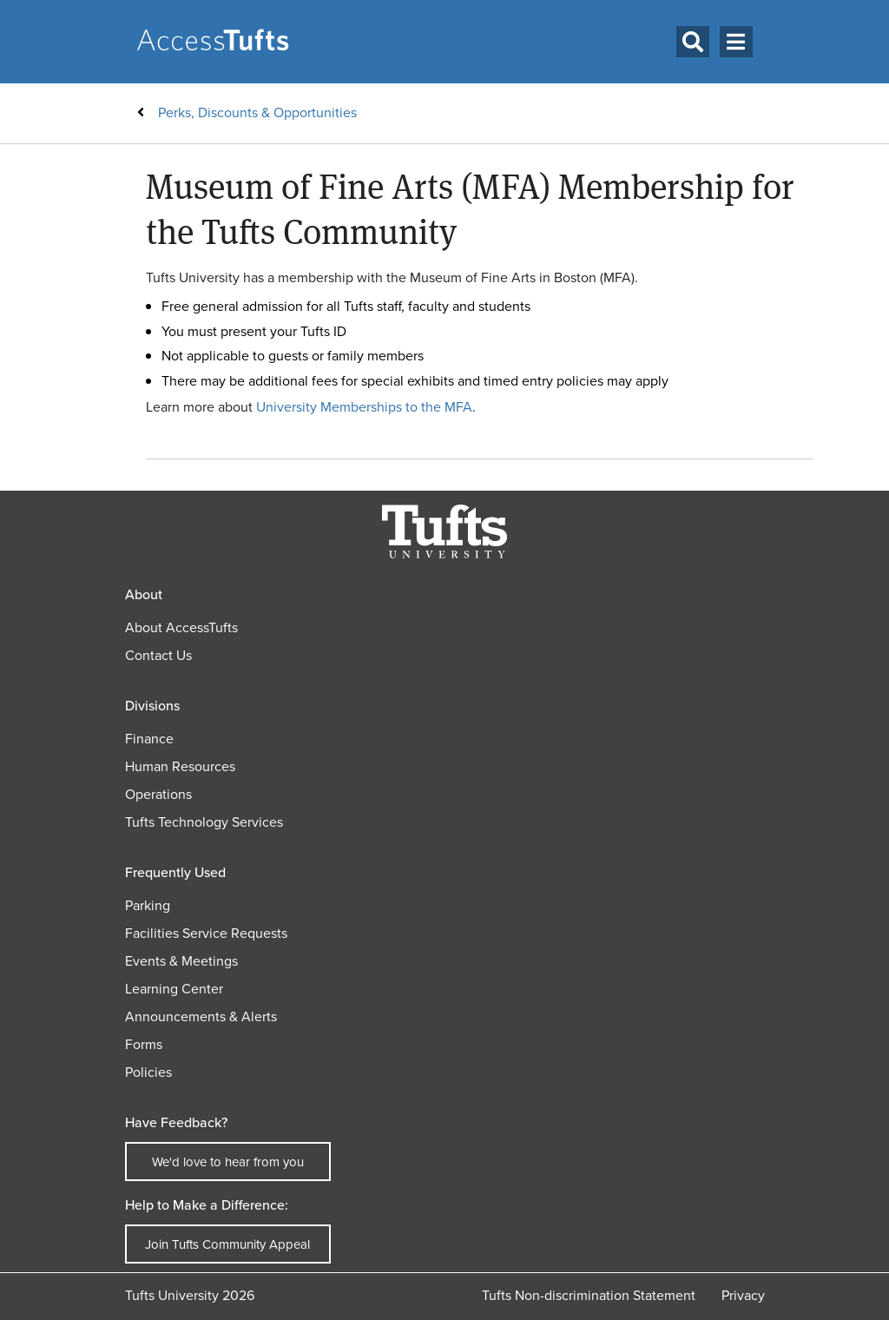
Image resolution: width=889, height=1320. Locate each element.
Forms (143, 1044)
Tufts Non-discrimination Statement (588, 1295)
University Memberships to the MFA (364, 407)
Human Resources (180, 766)
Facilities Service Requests (206, 933)
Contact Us (158, 655)
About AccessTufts (181, 627)
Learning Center (174, 989)
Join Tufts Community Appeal (227, 1244)
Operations (158, 794)
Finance (149, 739)
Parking (147, 905)
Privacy (743, 1295)
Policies (148, 1072)
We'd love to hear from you (228, 1162)
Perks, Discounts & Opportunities (257, 112)
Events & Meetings (181, 961)
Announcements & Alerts (201, 1016)
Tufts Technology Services (204, 822)
